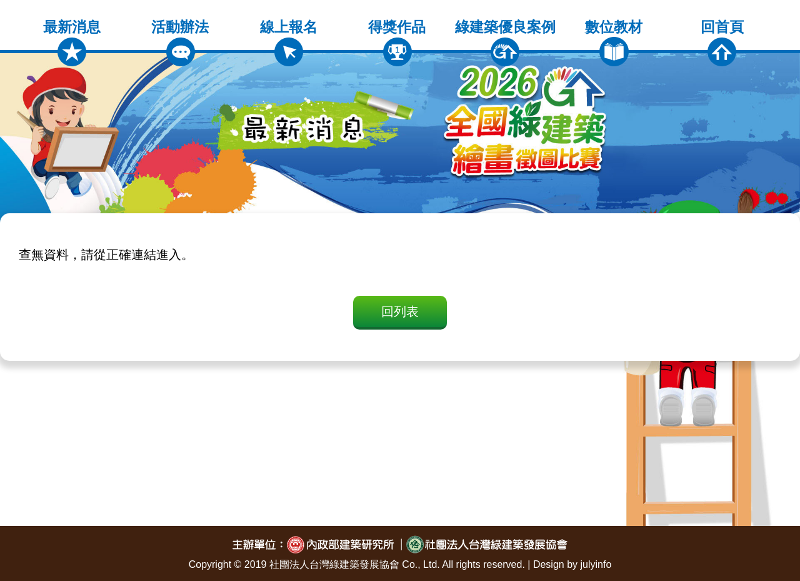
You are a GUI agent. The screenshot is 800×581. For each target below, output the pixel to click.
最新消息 (72, 42)
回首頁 (722, 42)
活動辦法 (180, 42)
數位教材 (613, 42)
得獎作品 (397, 42)
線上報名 (289, 42)
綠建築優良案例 (505, 42)
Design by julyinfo (572, 564)
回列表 (400, 311)
